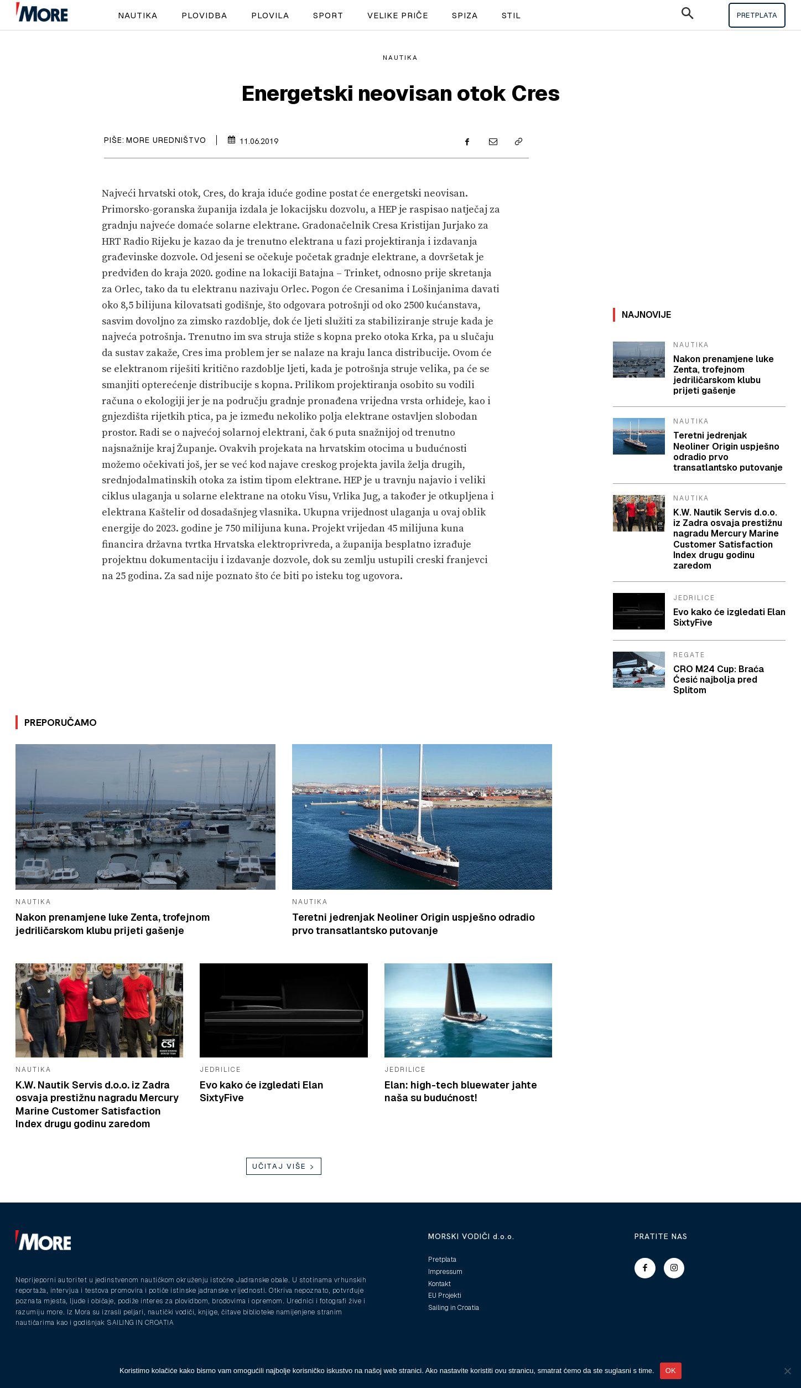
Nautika (400, 57)
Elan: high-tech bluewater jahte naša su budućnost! (461, 1091)
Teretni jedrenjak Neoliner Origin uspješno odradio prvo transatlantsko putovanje (415, 923)
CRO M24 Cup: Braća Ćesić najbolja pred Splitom (718, 679)
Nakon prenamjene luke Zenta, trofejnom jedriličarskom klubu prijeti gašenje (113, 923)
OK (670, 1370)
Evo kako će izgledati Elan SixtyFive (729, 617)
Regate (689, 655)
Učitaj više (283, 1166)
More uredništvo (166, 140)
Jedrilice (220, 1069)
